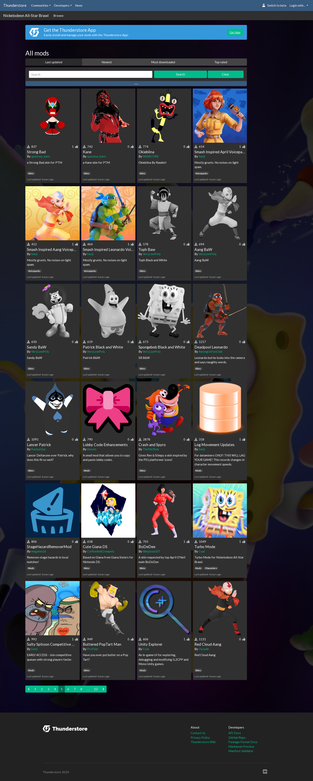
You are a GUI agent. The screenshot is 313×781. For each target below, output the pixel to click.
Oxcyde (204, 649)
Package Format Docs (243, 742)
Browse (58, 15)
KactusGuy (38, 449)
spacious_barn (40, 156)
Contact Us (198, 733)
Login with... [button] (297, 5)
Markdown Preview (241, 746)
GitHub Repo (237, 737)
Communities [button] (39, 5)
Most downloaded (163, 62)
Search (180, 74)
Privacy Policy (200, 737)
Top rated (220, 62)
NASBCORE (151, 156)
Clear (225, 74)
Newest (107, 62)
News (78, 5)
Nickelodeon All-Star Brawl (26, 15)
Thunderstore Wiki (203, 742)
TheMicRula (151, 449)
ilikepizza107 (151, 551)
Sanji (202, 156)
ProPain (92, 649)
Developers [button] (61, 5)
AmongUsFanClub (210, 351)
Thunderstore (14, 5)
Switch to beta (274, 5)
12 (96, 689)
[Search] (91, 74)
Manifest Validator (241, 751)
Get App (235, 32)
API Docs (234, 733)
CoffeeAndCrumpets (100, 551)
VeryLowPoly (152, 254)
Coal (202, 551)
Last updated (53, 62)
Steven (91, 449)
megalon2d (38, 551)
